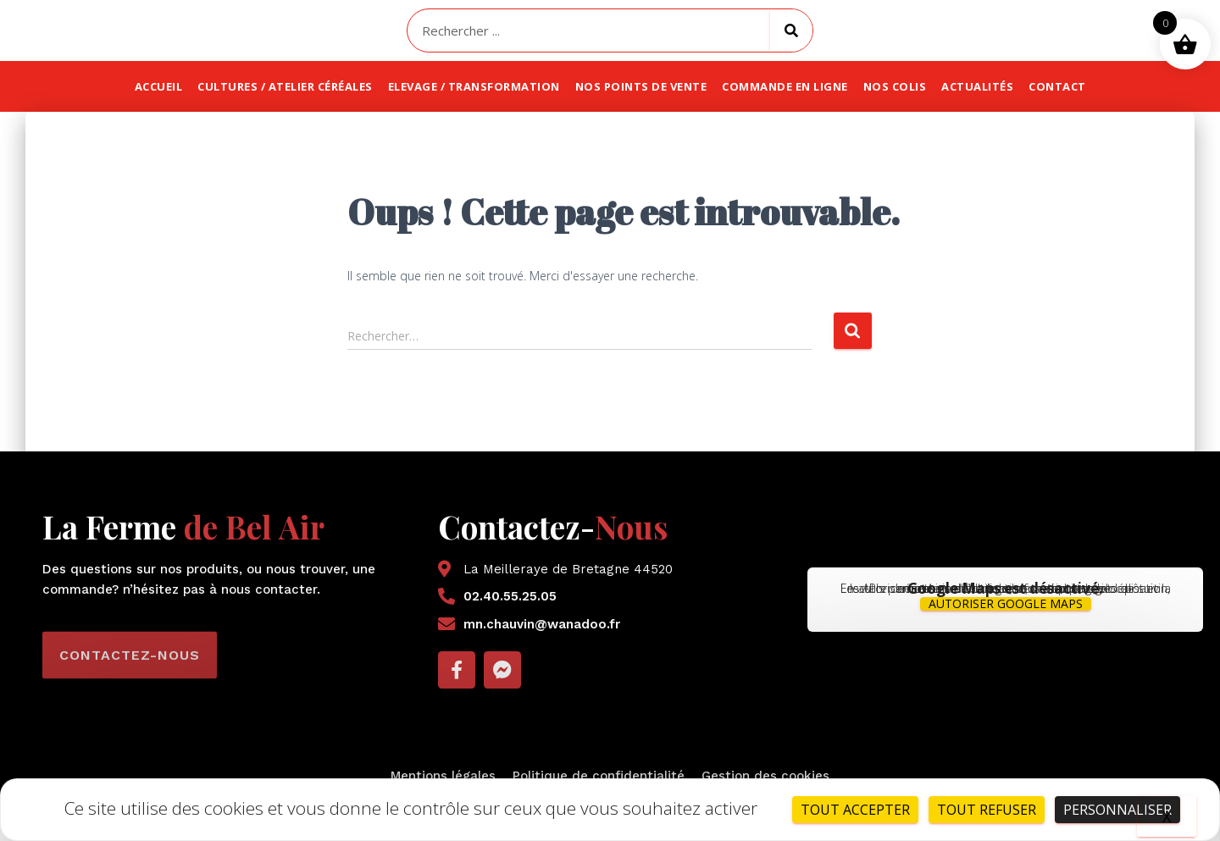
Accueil (159, 86)
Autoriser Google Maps (1006, 604)
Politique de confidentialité (599, 775)
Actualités (977, 86)
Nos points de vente (641, 86)
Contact (1057, 86)
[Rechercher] (791, 30)
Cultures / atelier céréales (285, 86)
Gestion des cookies (765, 775)
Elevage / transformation (474, 86)
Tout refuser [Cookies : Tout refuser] (986, 809)
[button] (129, 674)
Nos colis (895, 86)
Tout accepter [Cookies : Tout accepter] (855, 809)
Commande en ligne (785, 86)
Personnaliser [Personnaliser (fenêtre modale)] (1117, 809)
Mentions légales (443, 775)
